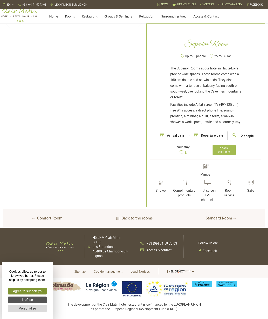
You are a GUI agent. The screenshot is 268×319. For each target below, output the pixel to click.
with (180, 271)
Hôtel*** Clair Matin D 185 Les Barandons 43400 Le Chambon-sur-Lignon (110, 246)
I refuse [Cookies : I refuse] (27, 299)
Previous (8, 23)
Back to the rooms (134, 218)
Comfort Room (46, 218)
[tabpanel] (74, 23)
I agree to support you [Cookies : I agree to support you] (27, 291)
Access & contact (156, 250)
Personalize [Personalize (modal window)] (27, 308)
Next (140, 23)
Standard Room (221, 218)
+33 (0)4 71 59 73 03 (158, 243)
